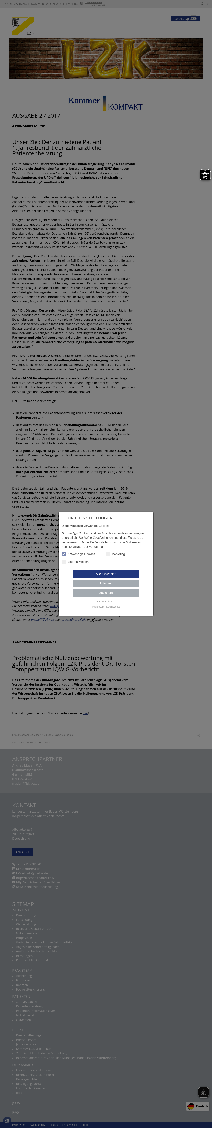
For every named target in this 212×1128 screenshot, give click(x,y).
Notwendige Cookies (78, 554)
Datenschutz (113, 606)
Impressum (98, 606)
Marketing (115, 554)
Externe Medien (75, 562)
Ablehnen (106, 583)
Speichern (106, 592)
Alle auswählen (106, 574)
